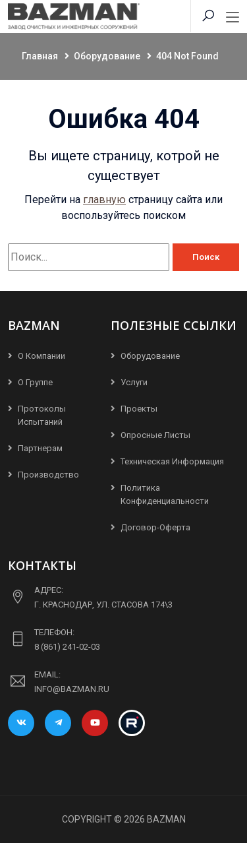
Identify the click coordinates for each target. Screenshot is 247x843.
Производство (48, 475)
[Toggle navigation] (232, 18)
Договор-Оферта (155, 527)
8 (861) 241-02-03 (67, 647)
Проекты (139, 409)
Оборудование (150, 356)
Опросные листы (155, 435)
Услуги (134, 382)
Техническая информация (172, 461)
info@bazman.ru (71, 689)
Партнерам (40, 448)
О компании (41, 356)
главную (104, 199)
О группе (35, 382)
